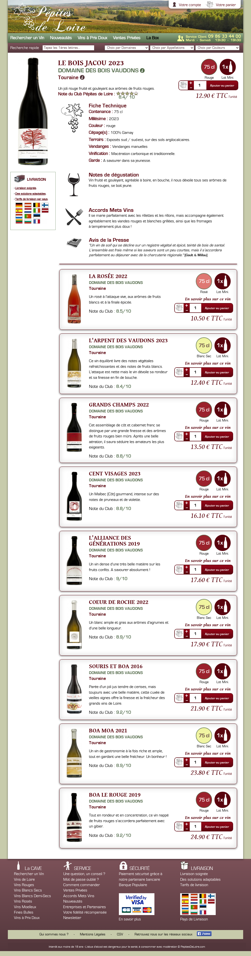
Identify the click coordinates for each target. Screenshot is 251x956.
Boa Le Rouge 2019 (114, 794)
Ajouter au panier (222, 85)
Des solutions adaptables (30, 193)
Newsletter (72, 918)
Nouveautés (61, 37)
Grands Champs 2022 (119, 404)
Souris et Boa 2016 (115, 666)
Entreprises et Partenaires (84, 907)
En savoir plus (130, 919)
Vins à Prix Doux (92, 37)
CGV (120, 934)
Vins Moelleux (25, 907)
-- (191, 87)
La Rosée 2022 (108, 276)
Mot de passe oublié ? (81, 879)
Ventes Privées (126, 37)
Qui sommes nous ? (53, 934)
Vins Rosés (23, 901)
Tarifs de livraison (194, 885)
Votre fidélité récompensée (85, 912)
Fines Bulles (23, 912)
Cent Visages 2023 (114, 473)
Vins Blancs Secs (28, 890)
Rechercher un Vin (27, 37)
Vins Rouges (24, 885)
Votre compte (189, 4)
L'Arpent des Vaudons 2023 (128, 340)
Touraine (71, 77)
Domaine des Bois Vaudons (101, 70)
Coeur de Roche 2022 (118, 602)
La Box (152, 37)
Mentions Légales (92, 934)
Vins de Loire (24, 879)
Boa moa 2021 (108, 730)
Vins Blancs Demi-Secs (32, 896)
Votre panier (225, 4)
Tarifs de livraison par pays (31, 199)
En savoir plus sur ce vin (208, 299)
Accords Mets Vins (78, 896)
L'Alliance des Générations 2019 (114, 540)
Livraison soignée (25, 188)
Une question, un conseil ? (84, 874)
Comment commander (81, 885)
